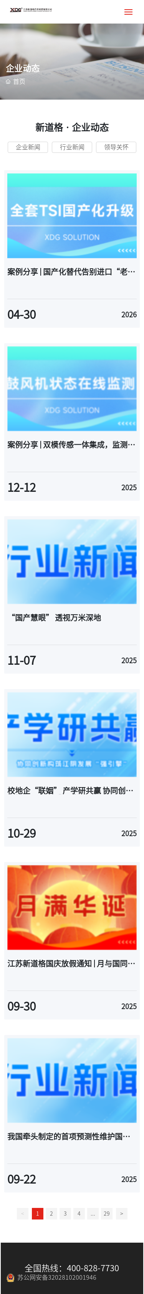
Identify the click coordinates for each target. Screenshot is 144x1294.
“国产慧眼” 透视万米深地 (54, 618)
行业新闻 (72, 147)
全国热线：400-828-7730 (72, 1268)
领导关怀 (116, 147)
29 (107, 1213)
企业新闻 (28, 147)
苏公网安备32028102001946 (51, 1277)
